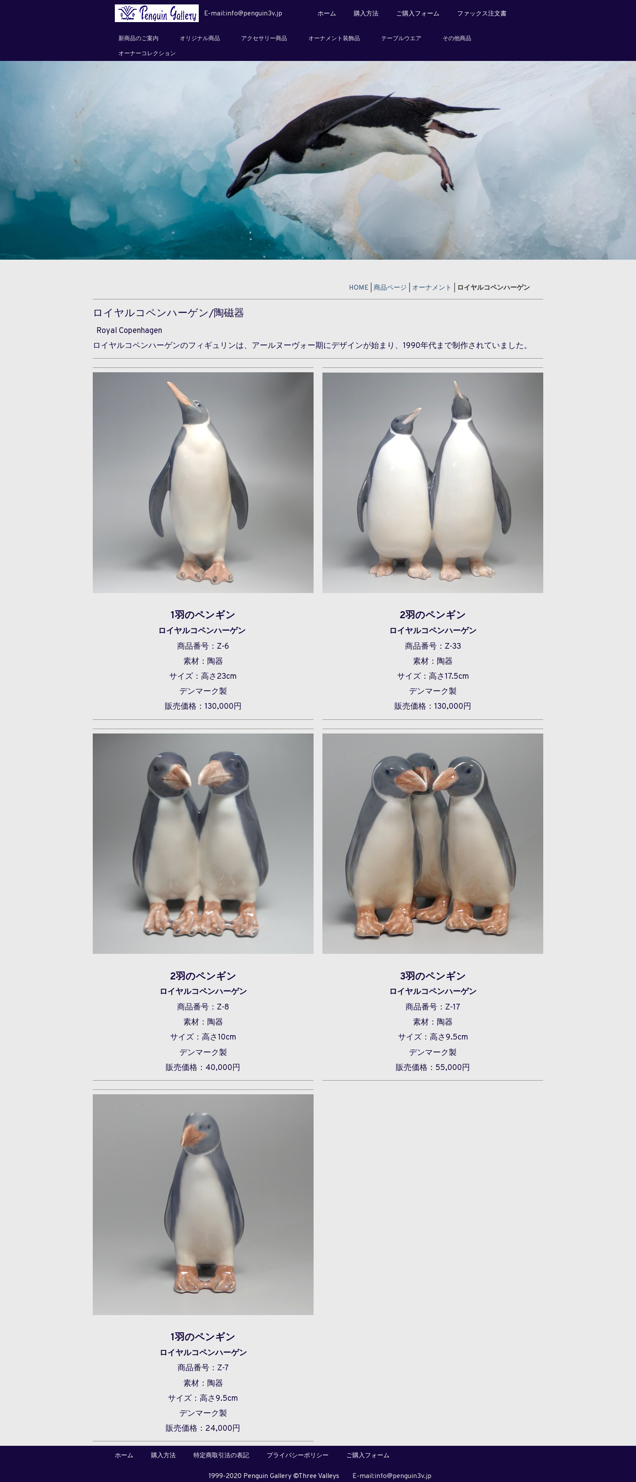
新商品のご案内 (138, 38)
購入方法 (366, 14)
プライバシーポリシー (298, 1455)
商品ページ (390, 288)
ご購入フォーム (417, 14)
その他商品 (457, 38)
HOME (358, 288)
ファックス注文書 (482, 14)
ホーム (327, 14)
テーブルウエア (401, 38)
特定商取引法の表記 (221, 1455)
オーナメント (432, 288)
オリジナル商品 (200, 38)
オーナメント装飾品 (334, 38)
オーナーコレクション (147, 53)
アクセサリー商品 (264, 38)
